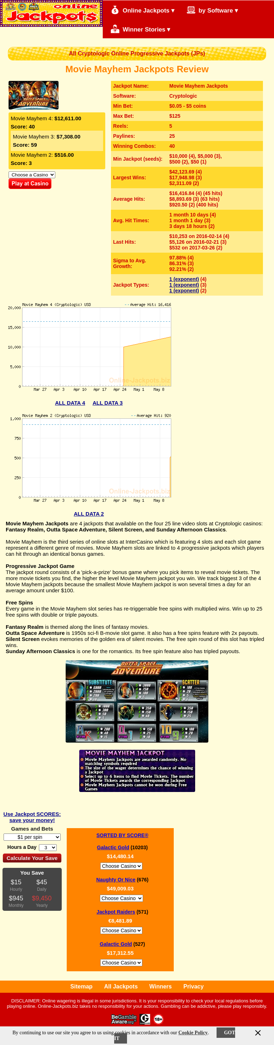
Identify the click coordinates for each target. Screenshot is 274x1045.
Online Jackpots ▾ (142, 9)
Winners (160, 986)
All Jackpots (121, 986)
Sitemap (81, 986)
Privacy (193, 986)
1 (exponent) (184, 279)
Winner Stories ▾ (140, 28)
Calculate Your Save (32, 858)
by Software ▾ (212, 9)
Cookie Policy (193, 1032)
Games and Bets (32, 829)
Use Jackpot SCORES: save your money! (32, 817)
